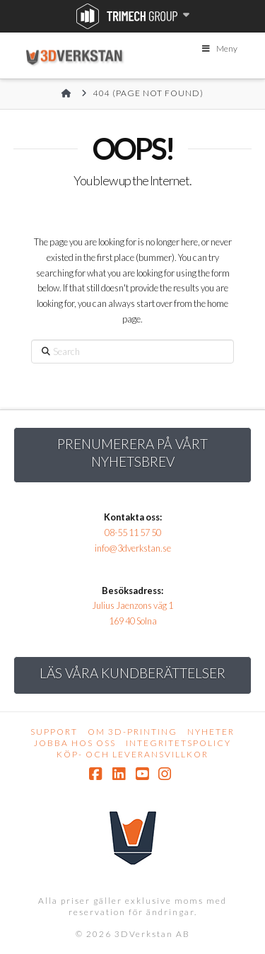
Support (54, 731)
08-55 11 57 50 (133, 532)
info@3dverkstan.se (133, 548)
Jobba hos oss (75, 743)
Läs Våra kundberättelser (132, 673)
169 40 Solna (133, 621)
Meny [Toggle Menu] (218, 48)
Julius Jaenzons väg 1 (132, 605)
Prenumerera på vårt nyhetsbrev (132, 453)
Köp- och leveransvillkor (132, 754)
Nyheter (211, 731)
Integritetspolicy (178, 743)
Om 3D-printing (132, 731)
